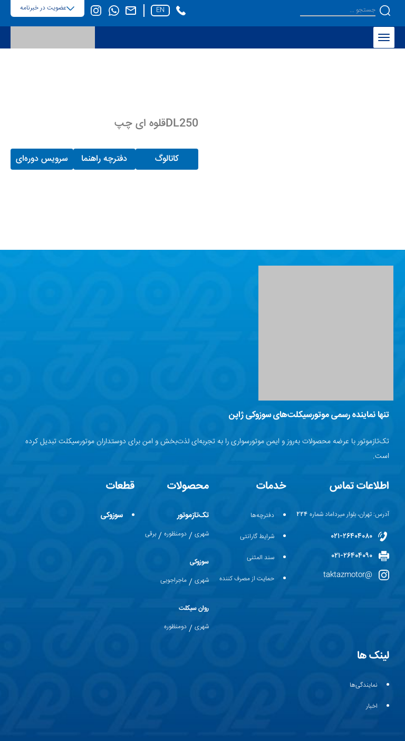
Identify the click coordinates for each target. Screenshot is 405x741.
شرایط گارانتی (257, 537)
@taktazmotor (347, 575)
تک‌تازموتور (193, 515)
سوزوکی (199, 562)
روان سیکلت (194, 608)
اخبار (372, 706)
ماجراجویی (173, 581)
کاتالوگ (167, 158)
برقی (150, 534)
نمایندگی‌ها (364, 685)
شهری (202, 534)
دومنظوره (175, 534)
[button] (384, 10)
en (160, 10)
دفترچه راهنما (104, 158)
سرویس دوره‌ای (42, 158)
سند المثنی (260, 558)
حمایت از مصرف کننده (246, 579)
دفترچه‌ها (262, 516)
